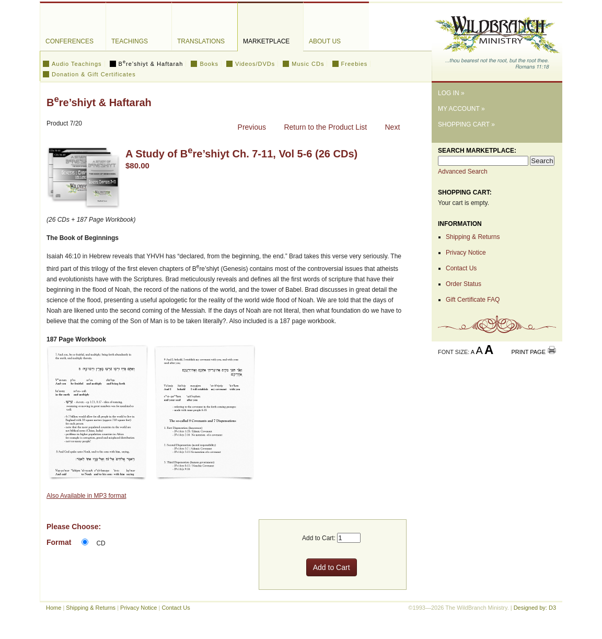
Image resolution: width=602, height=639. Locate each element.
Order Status (463, 284)
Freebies (354, 64)
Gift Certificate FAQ (473, 299)
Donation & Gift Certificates (94, 74)
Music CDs (308, 64)
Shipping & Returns (473, 237)
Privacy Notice (466, 252)
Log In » (451, 93)
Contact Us (461, 268)
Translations (201, 41)
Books (209, 64)
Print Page (528, 352)
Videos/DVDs (255, 64)
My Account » (461, 108)
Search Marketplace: (477, 150)
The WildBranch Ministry (497, 38)
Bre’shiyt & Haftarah (151, 64)
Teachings (129, 41)
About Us (325, 41)
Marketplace (266, 41)
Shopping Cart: (465, 192)
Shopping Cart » (466, 124)
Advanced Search (463, 171)
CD (100, 543)
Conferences (69, 41)
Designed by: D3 (535, 607)
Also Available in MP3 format (86, 495)
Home (53, 607)
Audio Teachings (77, 64)
